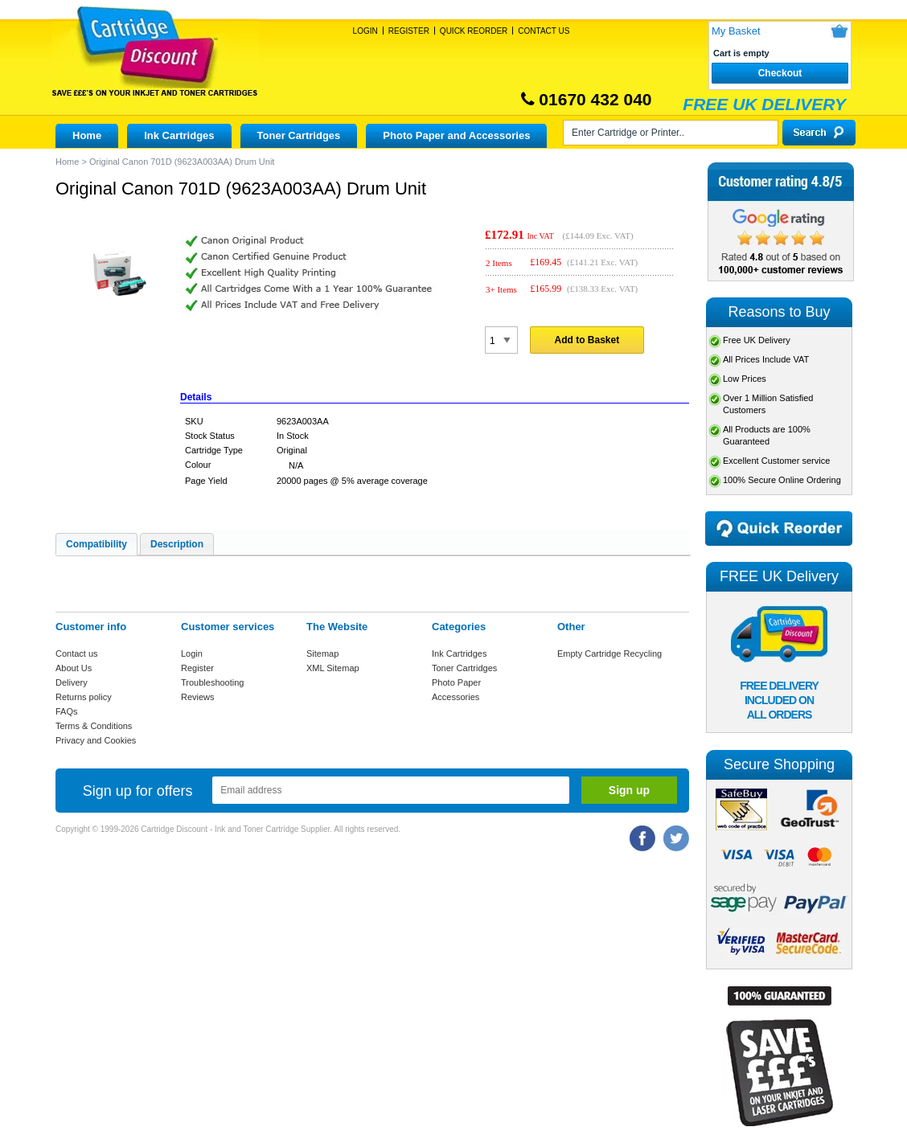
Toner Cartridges (299, 135)
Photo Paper (456, 682)
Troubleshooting (212, 682)
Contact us (76, 653)
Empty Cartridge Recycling (609, 653)
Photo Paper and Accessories (456, 135)
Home (86, 135)
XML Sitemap (332, 668)
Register (408, 31)
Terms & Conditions (93, 726)
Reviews (198, 697)
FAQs (66, 711)
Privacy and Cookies (95, 740)
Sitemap (322, 653)
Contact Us (543, 31)
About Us (73, 668)
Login (365, 31)
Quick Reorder (473, 31)
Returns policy (83, 697)
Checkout (780, 73)
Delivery (71, 682)
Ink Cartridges (179, 135)
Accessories (455, 697)
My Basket (736, 31)
